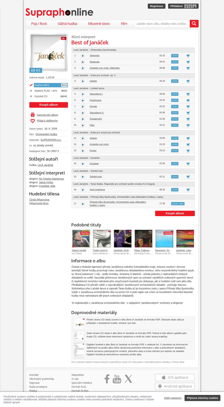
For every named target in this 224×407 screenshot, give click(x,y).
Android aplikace (175, 386)
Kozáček (94, 163)
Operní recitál (79, 250)
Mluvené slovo (99, 23)
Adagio (93, 81)
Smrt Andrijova (97, 189)
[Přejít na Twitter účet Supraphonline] (128, 380)
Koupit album (48, 104)
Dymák (93, 106)
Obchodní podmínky (41, 378)
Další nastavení (173, 398)
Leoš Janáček (45, 165)
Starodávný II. (97, 112)
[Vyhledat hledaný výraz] (194, 23)
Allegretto (95, 55)
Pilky (92, 125)
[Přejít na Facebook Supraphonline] (107, 380)
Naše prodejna (38, 386)
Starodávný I (96, 94)
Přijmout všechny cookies (202, 398)
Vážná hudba (67, 23)
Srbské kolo (96, 176)
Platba (33, 390)
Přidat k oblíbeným (44, 121)
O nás (75, 378)
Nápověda (78, 375)
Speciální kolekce (82, 382)
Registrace (156, 6)
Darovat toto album (44, 115)
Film (124, 23)
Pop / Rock (39, 23)
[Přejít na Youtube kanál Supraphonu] (116, 380)
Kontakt (34, 375)
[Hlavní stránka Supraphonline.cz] (60, 12)
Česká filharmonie (39, 199)
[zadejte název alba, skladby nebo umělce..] (162, 23)
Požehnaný (95, 100)
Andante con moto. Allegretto (105, 68)
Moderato (95, 61)
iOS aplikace (175, 377)
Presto (93, 150)
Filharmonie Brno (39, 203)
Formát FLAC (79, 386)
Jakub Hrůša (46, 182)
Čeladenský (96, 118)
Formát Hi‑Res (80, 390)
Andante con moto (99, 144)
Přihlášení (176, 6)
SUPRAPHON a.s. (51, 139)
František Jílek (47, 186)
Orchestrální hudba (46, 134)
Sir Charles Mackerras (51, 178)
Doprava (34, 382)
